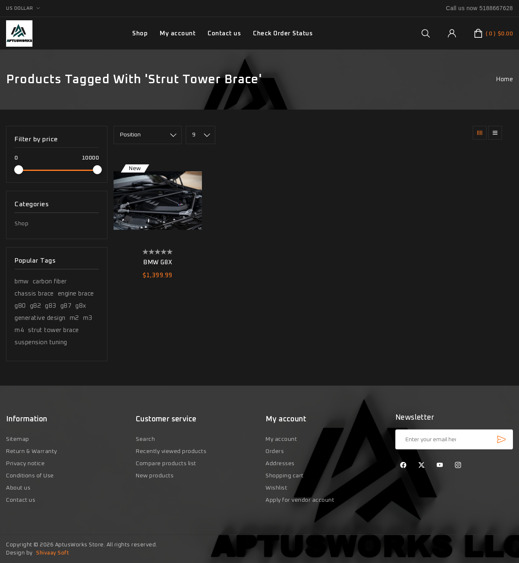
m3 (87, 318)
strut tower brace (53, 330)
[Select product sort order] (148, 135)
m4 (19, 330)
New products (155, 476)
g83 (50, 306)
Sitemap (17, 439)
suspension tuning (41, 342)
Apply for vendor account (300, 500)
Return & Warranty (31, 451)
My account (177, 33)
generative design (40, 318)
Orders (275, 451)
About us (18, 488)
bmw (22, 281)
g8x (80, 306)
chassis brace (34, 294)
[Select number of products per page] (200, 135)
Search (145, 439)
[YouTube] (440, 465)
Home (504, 79)
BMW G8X (157, 262)
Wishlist (276, 488)
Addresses (280, 463)
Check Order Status (283, 33)
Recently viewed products (171, 451)
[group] (425, 33)
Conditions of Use (30, 476)
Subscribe (501, 439)
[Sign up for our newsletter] (454, 439)
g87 (66, 306)
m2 (74, 318)
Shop (21, 223)
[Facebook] (403, 465)
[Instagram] (458, 465)
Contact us (224, 33)
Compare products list (166, 463)
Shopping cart (285, 476)
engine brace (76, 294)
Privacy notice (25, 463)
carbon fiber (50, 281)
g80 (20, 306)
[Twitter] (422, 465)
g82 (35, 306)
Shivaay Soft (52, 553)
